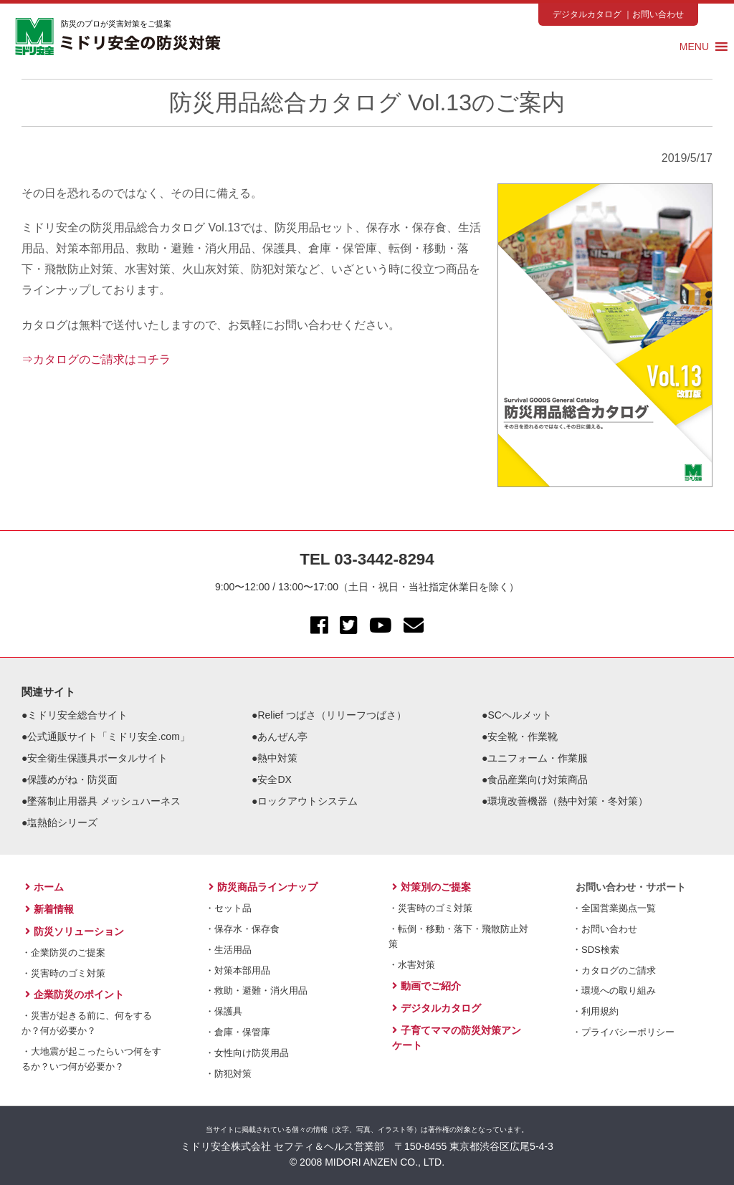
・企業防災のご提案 (63, 952)
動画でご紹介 (426, 986)
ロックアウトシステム (307, 801)
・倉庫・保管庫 (237, 1032)
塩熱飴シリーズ (62, 822)
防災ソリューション (74, 931)
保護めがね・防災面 (72, 779)
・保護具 (223, 1011)
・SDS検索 (595, 949)
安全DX (274, 779)
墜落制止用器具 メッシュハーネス (104, 801)
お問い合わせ (658, 14)
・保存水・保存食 (242, 928)
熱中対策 (277, 758)
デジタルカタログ (587, 14)
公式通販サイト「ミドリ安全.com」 (108, 736)
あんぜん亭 (282, 736)
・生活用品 (228, 949)
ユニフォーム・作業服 (537, 758)
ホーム (44, 887)
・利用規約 (595, 1011)
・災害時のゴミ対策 (63, 973)
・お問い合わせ (604, 928)
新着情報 (49, 909)
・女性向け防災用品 (247, 1052)
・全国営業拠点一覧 (614, 908)
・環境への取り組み (614, 990)
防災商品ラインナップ (263, 887)
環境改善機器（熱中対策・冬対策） (567, 801)
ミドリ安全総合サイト (77, 715)
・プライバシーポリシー (623, 1032)
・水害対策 (412, 964)
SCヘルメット (519, 715)
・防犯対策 (228, 1073)
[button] (694, 46)
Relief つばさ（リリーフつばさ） (331, 715)
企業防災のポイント (74, 994)
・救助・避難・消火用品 (256, 990)
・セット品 (228, 908)
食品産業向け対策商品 (537, 779)
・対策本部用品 (237, 970)
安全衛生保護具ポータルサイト (97, 758)
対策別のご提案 (431, 887)
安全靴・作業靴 (522, 736)
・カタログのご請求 (614, 970)
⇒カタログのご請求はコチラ (96, 359)
